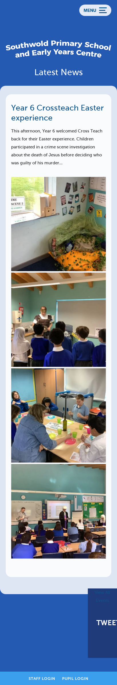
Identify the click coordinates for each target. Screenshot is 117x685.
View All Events (102, 596)
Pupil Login (75, 679)
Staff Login (42, 679)
